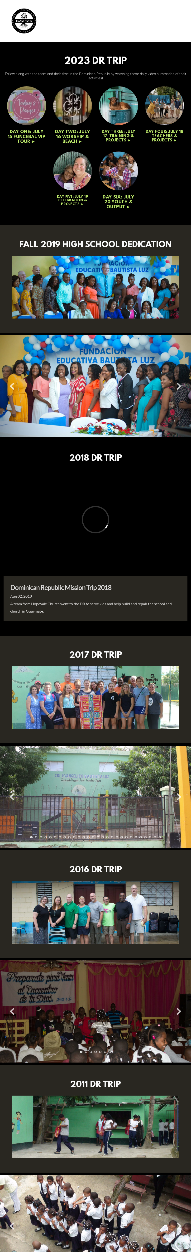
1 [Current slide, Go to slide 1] (74, 426)
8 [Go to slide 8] (107, 426)
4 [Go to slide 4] (88, 426)
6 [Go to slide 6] (98, 426)
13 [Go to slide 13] (88, 837)
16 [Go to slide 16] (102, 837)
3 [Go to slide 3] (83, 426)
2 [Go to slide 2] (79, 426)
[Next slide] (179, 386)
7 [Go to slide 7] (102, 426)
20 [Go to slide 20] (121, 837)
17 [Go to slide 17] (107, 837)
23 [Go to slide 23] (136, 837)
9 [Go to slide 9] (112, 426)
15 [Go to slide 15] (98, 837)
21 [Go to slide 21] (126, 837)
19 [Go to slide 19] (117, 837)
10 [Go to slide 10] (117, 426)
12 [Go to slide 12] (83, 837)
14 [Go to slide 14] (93, 837)
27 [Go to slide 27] (155, 837)
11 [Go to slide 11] (79, 837)
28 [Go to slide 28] (159, 837)
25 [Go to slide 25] (145, 837)
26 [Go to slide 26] (150, 837)
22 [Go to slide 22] (131, 837)
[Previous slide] (12, 386)
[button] (178, 20)
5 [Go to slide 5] (93, 426)
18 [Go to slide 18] (112, 837)
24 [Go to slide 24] (140, 837)
